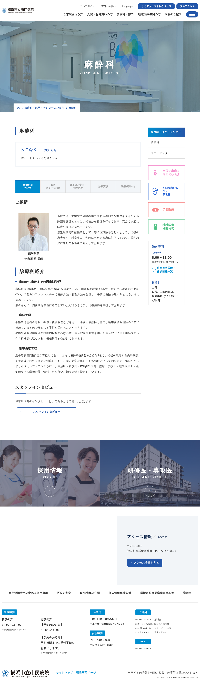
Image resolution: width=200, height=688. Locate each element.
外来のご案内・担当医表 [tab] (78, 186)
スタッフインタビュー (46, 411)
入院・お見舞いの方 (100, 14)
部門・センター (161, 153)
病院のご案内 (173, 14)
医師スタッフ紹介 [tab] (53, 186)
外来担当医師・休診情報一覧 (166, 270)
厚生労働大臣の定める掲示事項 (28, 593)
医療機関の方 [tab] (128, 186)
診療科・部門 (125, 14)
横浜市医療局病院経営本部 (157, 593)
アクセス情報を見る (146, 562)
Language (127, 6)
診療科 (155, 142)
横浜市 (187, 593)
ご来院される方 (73, 14)
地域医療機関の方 (149, 14)
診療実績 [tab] (103, 186)
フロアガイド (87, 6)
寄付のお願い (108, 6)
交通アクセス (187, 6)
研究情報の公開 (90, 593)
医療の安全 (64, 593)
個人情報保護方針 (120, 593)
